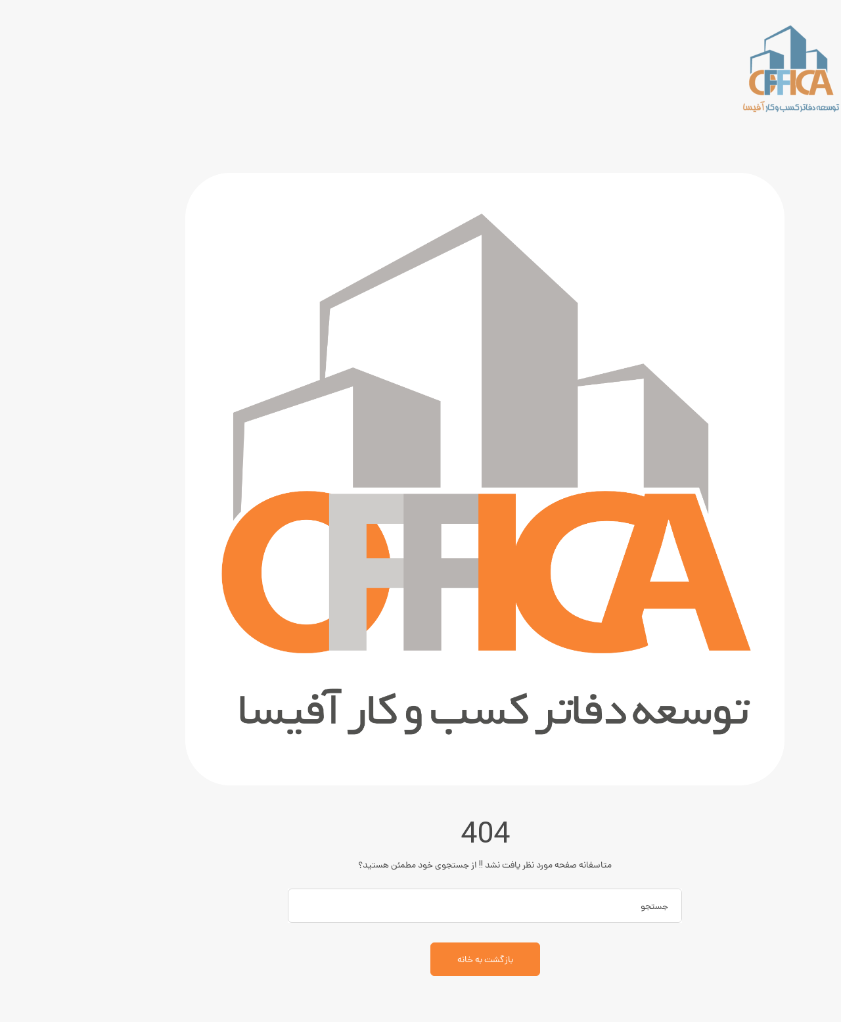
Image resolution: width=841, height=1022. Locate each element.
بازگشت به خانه (421, 959)
